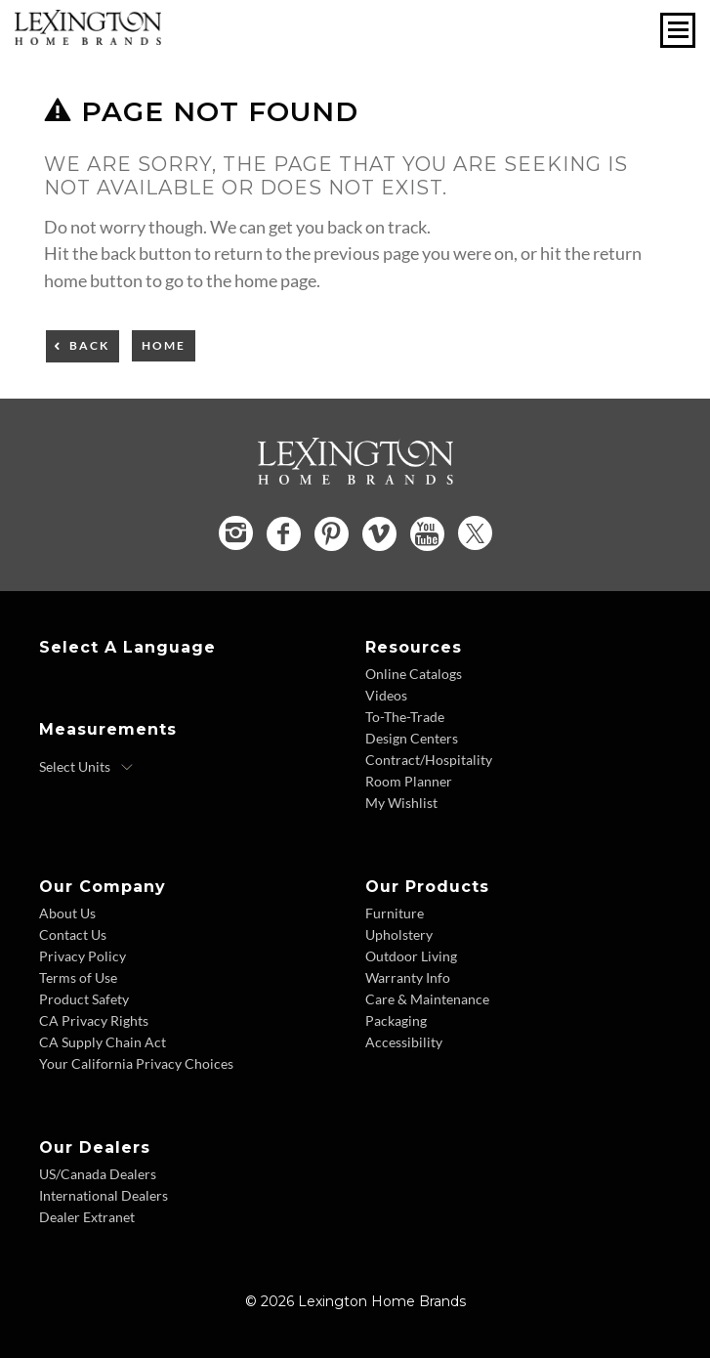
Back (89, 345)
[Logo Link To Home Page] (88, 38)
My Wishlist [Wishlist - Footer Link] (401, 802)
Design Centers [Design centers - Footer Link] (411, 738)
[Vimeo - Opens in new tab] (379, 534)
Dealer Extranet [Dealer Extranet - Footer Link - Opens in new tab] (87, 1217)
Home (164, 345)
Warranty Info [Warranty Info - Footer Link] (407, 977)
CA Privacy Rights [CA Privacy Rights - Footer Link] (93, 1020)
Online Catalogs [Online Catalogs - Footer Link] (413, 673)
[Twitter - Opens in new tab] (475, 533)
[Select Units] (86, 766)
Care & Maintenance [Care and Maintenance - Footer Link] (427, 999)
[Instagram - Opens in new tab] (236, 533)
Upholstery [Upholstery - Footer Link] (399, 934)
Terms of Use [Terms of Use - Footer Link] (78, 977)
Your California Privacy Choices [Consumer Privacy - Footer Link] (136, 1063)
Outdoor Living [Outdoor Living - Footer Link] (411, 956)
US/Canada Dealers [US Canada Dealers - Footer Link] (97, 1174)
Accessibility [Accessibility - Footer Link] (403, 1042)
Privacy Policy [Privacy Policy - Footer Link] (82, 956)
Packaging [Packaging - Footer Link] (396, 1020)
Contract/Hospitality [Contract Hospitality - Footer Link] (428, 759)
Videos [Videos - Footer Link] (386, 695)
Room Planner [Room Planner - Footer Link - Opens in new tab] (408, 781)
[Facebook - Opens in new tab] (284, 534)
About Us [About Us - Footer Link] (67, 913)
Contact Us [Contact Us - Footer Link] (72, 934)
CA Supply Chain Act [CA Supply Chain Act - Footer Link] (102, 1042)
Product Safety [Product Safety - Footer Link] (84, 999)
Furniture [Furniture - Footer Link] (394, 913)
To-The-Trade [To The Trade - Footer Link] (404, 716)
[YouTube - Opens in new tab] (427, 534)
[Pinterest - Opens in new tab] (331, 534)
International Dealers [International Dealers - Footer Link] (103, 1195)
